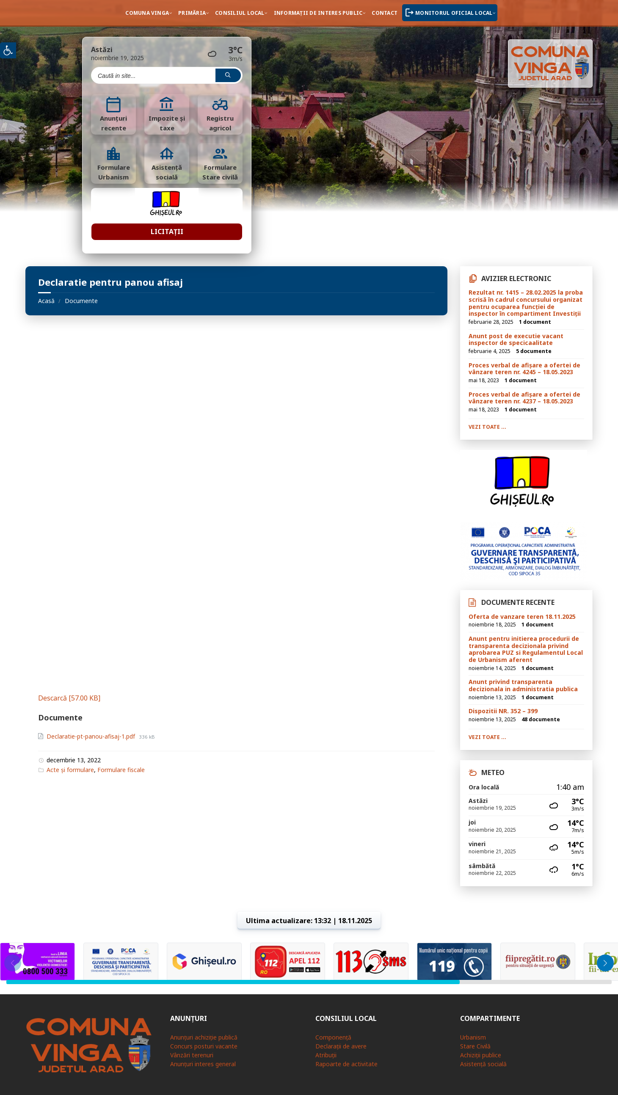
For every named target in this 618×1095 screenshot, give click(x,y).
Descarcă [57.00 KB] (69, 698)
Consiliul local (240, 13)
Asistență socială (483, 1064)
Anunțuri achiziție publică (203, 1037)
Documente (81, 301)
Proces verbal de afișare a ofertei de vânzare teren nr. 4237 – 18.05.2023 (524, 397)
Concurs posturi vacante (203, 1046)
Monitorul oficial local (454, 13)
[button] (605, 962)
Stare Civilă (475, 1046)
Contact (384, 13)
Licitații (167, 231)
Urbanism (473, 1037)
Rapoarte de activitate (346, 1064)
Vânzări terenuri (191, 1055)
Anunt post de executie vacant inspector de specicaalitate (516, 339)
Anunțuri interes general (203, 1064)
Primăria (192, 13)
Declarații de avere (341, 1046)
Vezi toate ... (487, 426)
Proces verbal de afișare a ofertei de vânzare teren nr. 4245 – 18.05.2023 (524, 368)
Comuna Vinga (147, 13)
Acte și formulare (70, 770)
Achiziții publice (480, 1055)
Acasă (46, 301)
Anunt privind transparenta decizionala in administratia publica (523, 685)
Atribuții (326, 1055)
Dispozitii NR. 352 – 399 (503, 711)
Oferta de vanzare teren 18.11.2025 (522, 616)
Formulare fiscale (121, 770)
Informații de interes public (318, 13)
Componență (333, 1037)
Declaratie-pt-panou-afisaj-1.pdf (92, 736)
